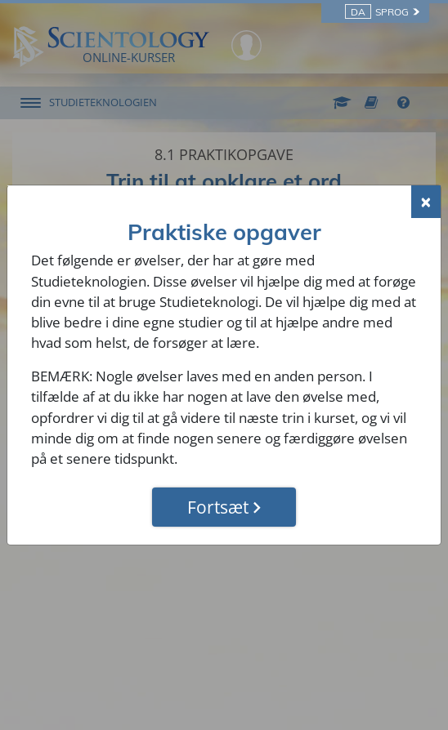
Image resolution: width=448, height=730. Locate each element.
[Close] (426, 201)
